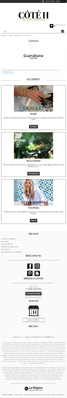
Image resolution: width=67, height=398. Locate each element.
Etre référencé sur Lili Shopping (11, 252)
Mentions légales (7, 394)
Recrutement (5, 249)
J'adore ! (33, 220)
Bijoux (11, 35)
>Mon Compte (50, 1)
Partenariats (5, 241)
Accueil (3, 35)
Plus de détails (8, 73)
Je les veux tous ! (33, 173)
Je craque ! (33, 126)
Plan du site (18, 394)
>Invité (57, 1)
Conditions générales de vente (34, 394)
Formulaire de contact (33, 293)
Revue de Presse (6, 244)
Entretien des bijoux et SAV (10, 247)
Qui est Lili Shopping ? (8, 239)
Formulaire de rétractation (33, 297)
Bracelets (18, 35)
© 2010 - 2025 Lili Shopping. (54, 394)
